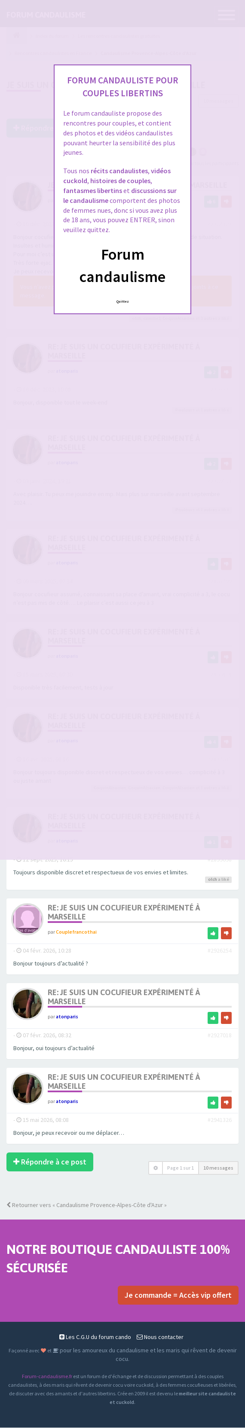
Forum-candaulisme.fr (47, 1376)
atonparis (67, 1017)
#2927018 (220, 1035)
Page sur (180, 1168)
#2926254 (220, 951)
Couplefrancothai (76, 932)
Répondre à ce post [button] (49, 1162)
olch (212, 879)
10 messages (218, 1168)
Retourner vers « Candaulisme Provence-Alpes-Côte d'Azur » (86, 1205)
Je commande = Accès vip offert (178, 1295)
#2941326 (220, 1120)
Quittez (122, 301)
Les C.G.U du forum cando (95, 1337)
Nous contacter (160, 1337)
